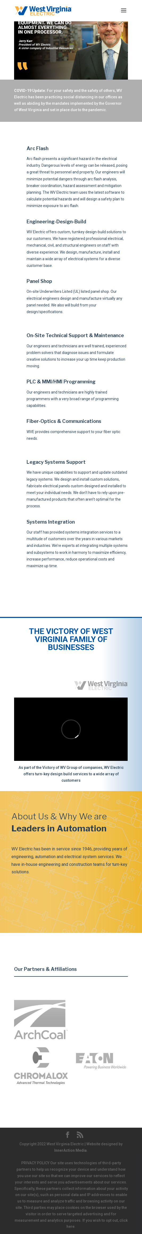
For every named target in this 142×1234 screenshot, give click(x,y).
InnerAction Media (70, 1150)
